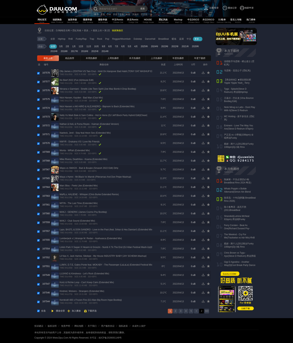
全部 (52, 39)
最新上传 (97, 30)
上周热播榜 (113, 58)
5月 (129, 46)
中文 (189, 39)
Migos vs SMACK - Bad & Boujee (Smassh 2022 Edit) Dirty (89, 168)
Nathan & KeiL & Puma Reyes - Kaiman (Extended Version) (89, 124)
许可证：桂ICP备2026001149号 (106, 337)
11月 (88, 46)
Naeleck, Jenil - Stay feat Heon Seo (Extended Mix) (85, 133)
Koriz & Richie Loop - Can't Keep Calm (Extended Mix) (87, 282)
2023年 (165, 46)
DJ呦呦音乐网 (63, 30)
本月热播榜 (134, 58)
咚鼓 (128, 14)
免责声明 (65, 326)
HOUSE (148, 19)
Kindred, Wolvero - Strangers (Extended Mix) (82, 291)
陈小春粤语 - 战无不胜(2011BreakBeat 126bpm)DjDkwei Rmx (235, 210)
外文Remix (132, 19)
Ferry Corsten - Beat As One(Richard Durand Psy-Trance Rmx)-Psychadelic (237, 228)
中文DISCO (193, 19)
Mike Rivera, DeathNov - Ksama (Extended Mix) (83, 159)
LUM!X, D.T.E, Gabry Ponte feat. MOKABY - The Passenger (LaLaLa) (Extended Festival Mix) (106, 264)
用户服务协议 (108, 326)
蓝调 (181, 39)
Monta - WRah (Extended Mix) (75, 150)
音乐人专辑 (235, 19)
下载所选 (92, 311)
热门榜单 (250, 19)
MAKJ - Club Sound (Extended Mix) (77, 220)
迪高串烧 (72, 19)
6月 (123, 46)
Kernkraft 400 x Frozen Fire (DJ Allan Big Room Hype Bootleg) (91, 300)
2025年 (144, 46)
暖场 (174, 39)
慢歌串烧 (102, 19)
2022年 (175, 46)
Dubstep (138, 39)
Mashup (178, 19)
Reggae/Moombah (121, 39)
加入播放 (76, 311)
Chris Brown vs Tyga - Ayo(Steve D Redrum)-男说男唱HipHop (240, 255)
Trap (92, 39)
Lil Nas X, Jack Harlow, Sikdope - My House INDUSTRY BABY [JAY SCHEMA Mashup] (103, 256)
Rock (99, 39)
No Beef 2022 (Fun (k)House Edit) (76, 80)
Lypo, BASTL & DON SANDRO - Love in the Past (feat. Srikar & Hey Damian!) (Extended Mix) (106, 229)
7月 (116, 46)
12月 (81, 46)
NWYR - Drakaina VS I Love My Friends (79, 141)
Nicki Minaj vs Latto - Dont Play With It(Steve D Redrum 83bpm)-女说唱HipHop (239, 110)
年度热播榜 (178, 58)
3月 (61, 46)
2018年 (64, 51)
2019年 (54, 51)
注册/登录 (214, 8)
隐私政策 (123, 326)
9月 (103, 46)
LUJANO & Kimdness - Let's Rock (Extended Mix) (84, 273)
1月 (74, 46)
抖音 (115, 14)
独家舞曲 (57, 19)
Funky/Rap (81, 39)
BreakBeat (163, 39)
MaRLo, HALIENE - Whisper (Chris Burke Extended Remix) (89, 194)
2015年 (95, 51)
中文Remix (117, 19)
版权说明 (52, 326)
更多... (87, 30)
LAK (109, 14)
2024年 (154, 46)
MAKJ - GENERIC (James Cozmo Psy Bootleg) (83, 212)
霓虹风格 (163, 19)
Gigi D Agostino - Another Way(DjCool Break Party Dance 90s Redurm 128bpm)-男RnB (239, 265)
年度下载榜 (199, 58)
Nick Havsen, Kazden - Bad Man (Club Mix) (81, 97)
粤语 (96, 14)
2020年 (195, 46)
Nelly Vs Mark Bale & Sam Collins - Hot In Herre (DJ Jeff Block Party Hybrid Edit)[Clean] (103, 115)
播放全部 (60, 311)
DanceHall (150, 39)
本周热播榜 (91, 58)
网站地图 (78, 326)
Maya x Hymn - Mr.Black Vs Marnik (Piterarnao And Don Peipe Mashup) (95, 177)
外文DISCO (208, 19)
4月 (136, 46)
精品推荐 (69, 58)
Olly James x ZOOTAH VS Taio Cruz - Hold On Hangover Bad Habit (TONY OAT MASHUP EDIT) (108, 71)
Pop (107, 39)
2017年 (74, 51)
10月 (96, 46)
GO (207, 311)
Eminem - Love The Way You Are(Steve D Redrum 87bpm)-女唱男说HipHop (239, 128)
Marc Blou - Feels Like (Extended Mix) (79, 185)
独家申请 (249, 8)
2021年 (185, 46)
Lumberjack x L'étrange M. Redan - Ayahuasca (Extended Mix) (91, 238)
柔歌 (103, 14)
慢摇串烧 (87, 19)
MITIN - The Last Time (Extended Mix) (79, 203)
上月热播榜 (156, 58)
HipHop (61, 39)
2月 (67, 46)
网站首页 (42, 19)
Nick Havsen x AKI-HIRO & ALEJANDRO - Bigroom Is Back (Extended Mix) (97, 106)
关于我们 (92, 326)
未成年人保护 (139, 326)
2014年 (105, 51)
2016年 (84, 51)
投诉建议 (38, 326)
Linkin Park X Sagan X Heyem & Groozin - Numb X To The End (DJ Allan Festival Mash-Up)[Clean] (109, 247)
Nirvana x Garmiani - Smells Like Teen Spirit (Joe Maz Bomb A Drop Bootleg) (98, 89)
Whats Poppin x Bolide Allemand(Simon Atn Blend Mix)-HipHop (237, 191)
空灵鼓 (144, 14)
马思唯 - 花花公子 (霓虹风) (237, 70)
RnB (70, 39)
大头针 (135, 14)
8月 (110, 46)
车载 (121, 14)
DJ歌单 (222, 19)
